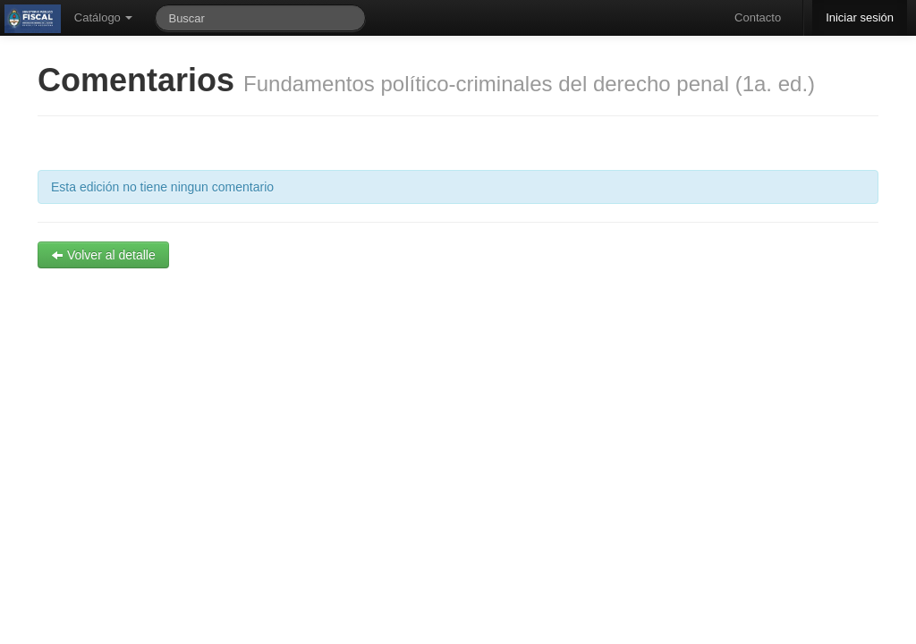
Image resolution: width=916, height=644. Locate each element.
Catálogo (103, 17)
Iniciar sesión (860, 17)
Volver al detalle (103, 255)
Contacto (757, 17)
